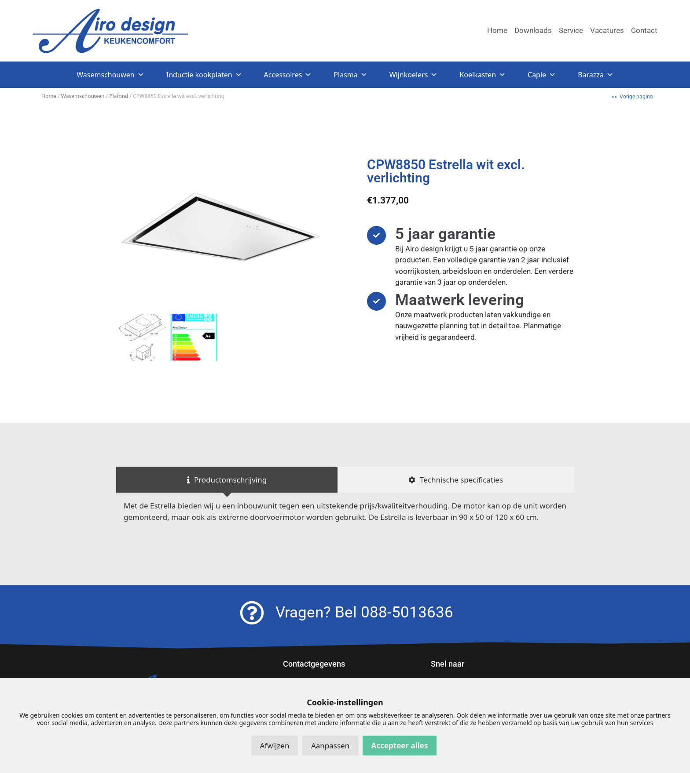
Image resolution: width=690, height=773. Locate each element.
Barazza (595, 75)
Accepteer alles (399, 745)
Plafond (118, 96)
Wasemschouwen (110, 75)
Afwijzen (275, 745)
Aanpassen (330, 745)
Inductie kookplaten (204, 75)
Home (48, 96)
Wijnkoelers (413, 75)
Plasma (350, 75)
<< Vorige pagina (632, 97)
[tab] (227, 480)
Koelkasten (482, 75)
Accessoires (288, 75)
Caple (542, 75)
